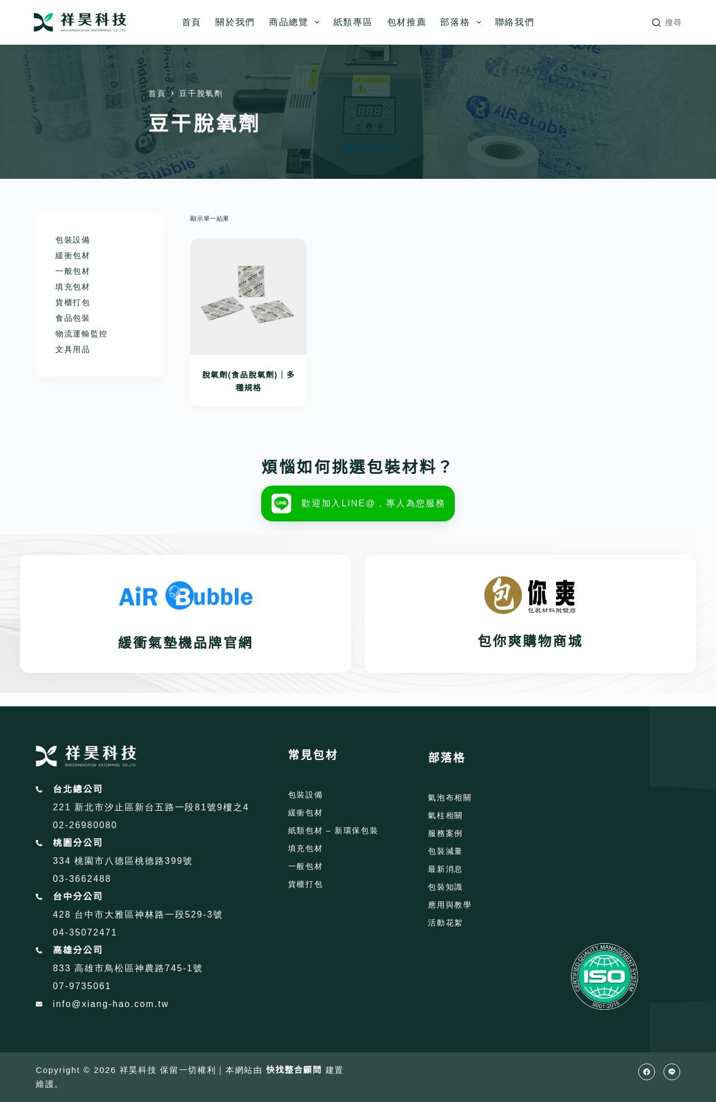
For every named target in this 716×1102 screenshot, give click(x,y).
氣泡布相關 (450, 797)
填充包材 (73, 286)
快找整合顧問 (294, 1070)
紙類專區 (353, 22)
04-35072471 (85, 932)
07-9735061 (82, 986)
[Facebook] (646, 1071)
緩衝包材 (73, 255)
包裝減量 (445, 851)
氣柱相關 (445, 815)
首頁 (191, 22)
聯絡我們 (515, 22)
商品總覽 (296, 22)
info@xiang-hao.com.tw (111, 1004)
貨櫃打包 (73, 302)
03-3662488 (82, 879)
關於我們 (235, 22)
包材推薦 (407, 22)
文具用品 (73, 349)
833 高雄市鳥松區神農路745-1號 (128, 968)
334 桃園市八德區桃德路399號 (123, 861)
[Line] (671, 1071)
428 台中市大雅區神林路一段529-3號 (138, 914)
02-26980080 (85, 825)
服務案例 (445, 833)
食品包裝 (73, 318)
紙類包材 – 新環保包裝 (333, 830)
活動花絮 (445, 922)
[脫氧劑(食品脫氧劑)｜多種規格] (248, 297)
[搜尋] (667, 23)
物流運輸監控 (81, 333)
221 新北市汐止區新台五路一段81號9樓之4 (151, 807)
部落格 (462, 22)
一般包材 (73, 271)
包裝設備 (73, 239)
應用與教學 (450, 904)
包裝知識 (445, 886)
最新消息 (445, 868)
